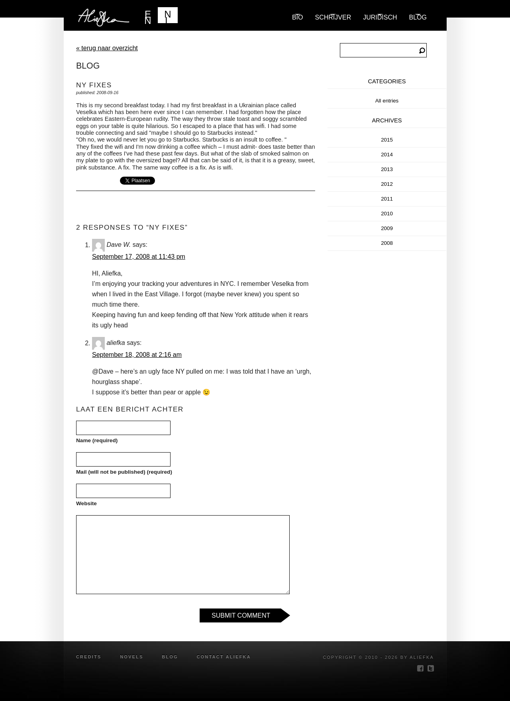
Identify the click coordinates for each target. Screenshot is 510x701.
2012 (387, 184)
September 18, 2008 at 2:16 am (137, 354)
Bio (297, 17)
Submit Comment (241, 615)
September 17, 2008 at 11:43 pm (138, 256)
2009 (387, 228)
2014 (387, 155)
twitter (431, 668)
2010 (387, 214)
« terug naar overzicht (107, 48)
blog (418, 17)
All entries (387, 101)
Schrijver (333, 17)
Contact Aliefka (224, 656)
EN (147, 16)
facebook (420, 668)
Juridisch (380, 17)
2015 (387, 140)
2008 (387, 243)
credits (89, 656)
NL (167, 16)
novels (131, 656)
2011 (387, 199)
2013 (387, 169)
